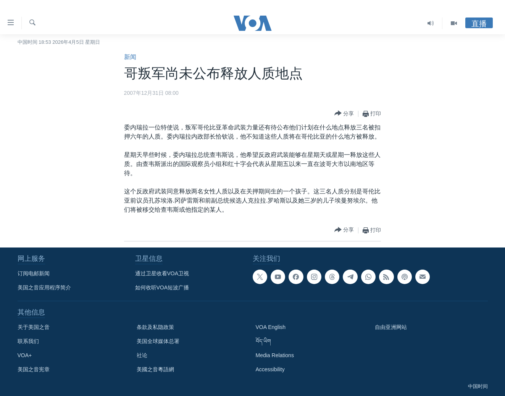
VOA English (271, 327)
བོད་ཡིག (263, 341)
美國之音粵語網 (155, 369)
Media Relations (275, 355)
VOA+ (25, 355)
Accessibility (270, 369)
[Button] (344, 113)
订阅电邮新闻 (34, 273)
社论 (142, 355)
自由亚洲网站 (391, 327)
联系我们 (28, 341)
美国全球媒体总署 (158, 341)
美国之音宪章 (34, 369)
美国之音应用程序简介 (44, 287)
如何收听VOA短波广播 (162, 287)
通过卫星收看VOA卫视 (162, 273)
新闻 (130, 57)
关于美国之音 (34, 327)
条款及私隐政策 (155, 327)
